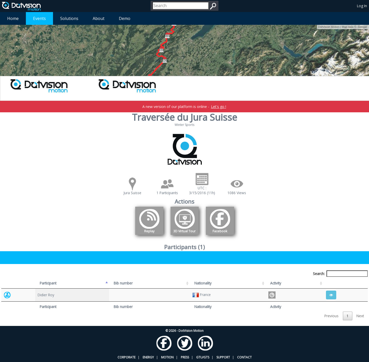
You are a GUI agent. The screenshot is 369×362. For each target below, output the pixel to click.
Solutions (69, 18)
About (98, 18)
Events (39, 18)
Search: (340, 273)
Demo (124, 18)
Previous (331, 315)
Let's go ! (218, 106)
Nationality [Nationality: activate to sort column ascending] (203, 283)
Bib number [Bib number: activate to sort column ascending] (123, 283)
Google (362, 26)
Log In (362, 5)
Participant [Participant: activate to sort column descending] (48, 283)
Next (360, 315)
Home (13, 18)
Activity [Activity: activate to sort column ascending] (275, 283)
